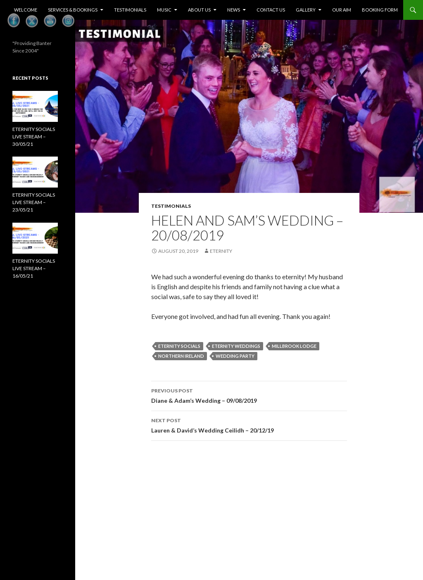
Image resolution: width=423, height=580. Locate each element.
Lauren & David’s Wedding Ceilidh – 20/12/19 (249, 425)
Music (164, 9)
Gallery (306, 9)
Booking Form (380, 9)
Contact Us (271, 9)
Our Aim (341, 9)
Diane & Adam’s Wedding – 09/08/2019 (249, 395)
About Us (199, 9)
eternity (221, 251)
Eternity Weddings (236, 346)
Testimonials (130, 9)
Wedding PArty (235, 356)
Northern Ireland (181, 356)
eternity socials (179, 346)
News (233, 9)
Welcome (25, 9)
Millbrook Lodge (294, 346)
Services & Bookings (72, 9)
